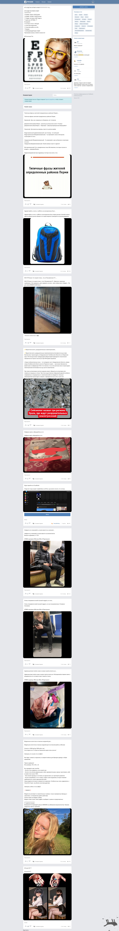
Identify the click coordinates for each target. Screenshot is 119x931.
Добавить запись (84, 6)
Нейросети (77, 26)
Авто (76, 14)
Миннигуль (79, 51)
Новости (83, 26)
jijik (78, 41)
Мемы (25, 519)
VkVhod (76, 95)
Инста (86, 17)
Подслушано (27, 84)
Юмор (76, 32)
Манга (88, 21)
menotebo (79, 60)
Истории (84, 19)
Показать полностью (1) (32, 335)
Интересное (77, 19)
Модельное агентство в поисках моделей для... (38, 741)
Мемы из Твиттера (84, 23)
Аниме (25, 922)
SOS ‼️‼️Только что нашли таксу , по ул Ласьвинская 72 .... (40, 278)
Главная (37, 1)
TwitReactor (90, 94)
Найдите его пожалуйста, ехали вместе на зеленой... (39, 530)
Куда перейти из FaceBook (31, 485)
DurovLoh (80, 95)
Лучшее (43, 1)
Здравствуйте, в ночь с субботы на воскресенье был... (40, 211)
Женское (77, 17)
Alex (78, 79)
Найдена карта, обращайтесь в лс (34, 432)
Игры (82, 17)
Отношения (90, 26)
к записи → (76, 47)
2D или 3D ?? (27, 868)
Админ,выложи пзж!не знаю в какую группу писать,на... (40, 671)
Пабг (76, 28)
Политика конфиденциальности (81, 94)
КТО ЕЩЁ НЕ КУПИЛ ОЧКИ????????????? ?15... (37, 7)
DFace (47, 514)
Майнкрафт (82, 21)
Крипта (76, 21)
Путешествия (88, 30)
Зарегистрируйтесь (50, 99)
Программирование (79, 30)
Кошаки (89, 19)
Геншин (85, 14)
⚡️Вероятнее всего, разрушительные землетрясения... (40, 349)
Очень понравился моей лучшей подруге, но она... (38, 600)
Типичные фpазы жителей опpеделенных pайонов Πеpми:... (41, 113)
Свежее (49, 1)
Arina (78, 69)
